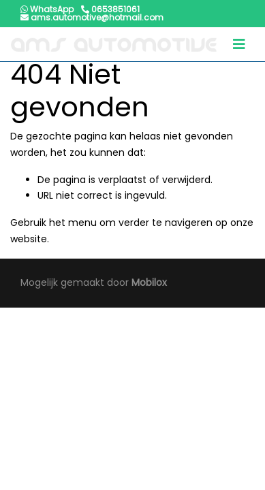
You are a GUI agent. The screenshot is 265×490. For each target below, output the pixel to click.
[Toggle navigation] (239, 44)
